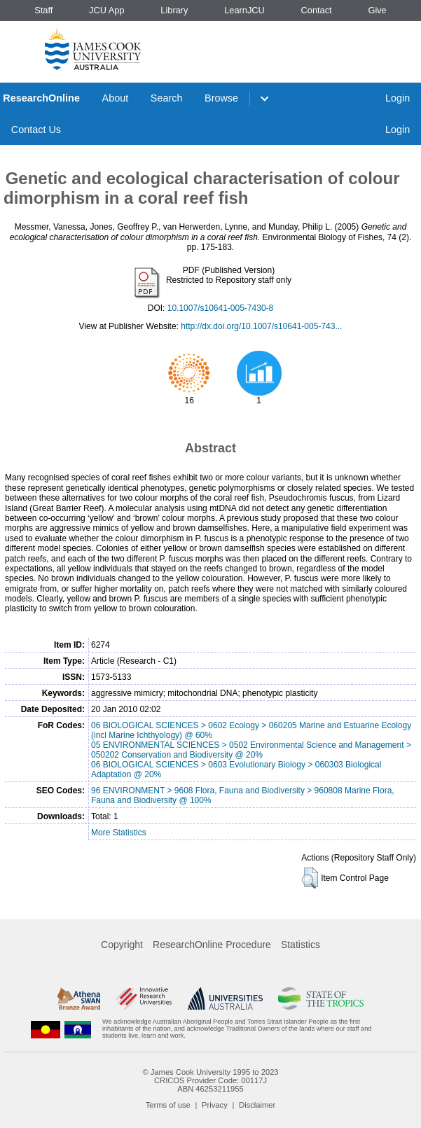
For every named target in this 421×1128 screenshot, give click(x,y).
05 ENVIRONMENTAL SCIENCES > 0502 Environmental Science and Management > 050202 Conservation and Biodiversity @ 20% (251, 750)
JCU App (107, 10)
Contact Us (36, 129)
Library (174, 10)
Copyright (122, 944)
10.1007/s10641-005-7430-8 (220, 308)
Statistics (300, 944)
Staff (43, 10)
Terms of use (168, 1105)
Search (167, 98)
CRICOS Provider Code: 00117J (210, 1080)
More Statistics (118, 832)
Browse (221, 98)
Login (397, 98)
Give (377, 10)
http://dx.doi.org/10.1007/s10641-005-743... (261, 326)
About (115, 98)
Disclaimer (257, 1105)
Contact (316, 10)
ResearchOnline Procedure (212, 944)
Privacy (215, 1105)
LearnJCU (244, 10)
